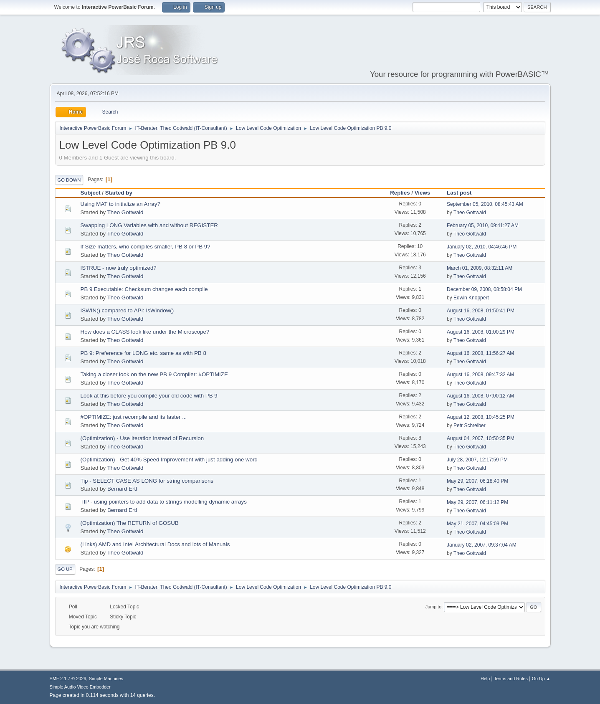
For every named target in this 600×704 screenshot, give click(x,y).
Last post (463, 193)
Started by (118, 193)
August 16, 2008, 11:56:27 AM (480, 353)
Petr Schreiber (469, 425)
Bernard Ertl (122, 489)
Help (485, 678)
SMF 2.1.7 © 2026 (68, 678)
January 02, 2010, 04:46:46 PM (481, 247)
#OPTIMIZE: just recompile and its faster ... (134, 417)
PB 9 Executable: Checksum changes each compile (144, 289)
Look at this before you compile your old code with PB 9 (149, 396)
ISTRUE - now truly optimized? (119, 268)
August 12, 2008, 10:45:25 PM (480, 417)
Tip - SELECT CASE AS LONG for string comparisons (147, 481)
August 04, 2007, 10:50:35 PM (480, 438)
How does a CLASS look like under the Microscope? (145, 332)
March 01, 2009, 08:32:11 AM (479, 268)
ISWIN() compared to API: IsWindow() (127, 310)
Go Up (65, 569)
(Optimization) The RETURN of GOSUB (130, 523)
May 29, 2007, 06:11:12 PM (477, 502)
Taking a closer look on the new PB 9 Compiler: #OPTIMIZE (154, 374)
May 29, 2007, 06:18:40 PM (477, 481)
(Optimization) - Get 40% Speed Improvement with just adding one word (169, 459)
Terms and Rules (511, 678)
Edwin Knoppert (471, 298)
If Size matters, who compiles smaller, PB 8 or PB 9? (145, 246)
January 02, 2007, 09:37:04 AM (481, 545)
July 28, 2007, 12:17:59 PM (477, 460)
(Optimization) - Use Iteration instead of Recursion (142, 438)
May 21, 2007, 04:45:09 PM (477, 524)
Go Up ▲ (541, 678)
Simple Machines (106, 678)
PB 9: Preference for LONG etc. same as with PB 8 (144, 353)
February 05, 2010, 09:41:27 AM (483, 225)
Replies (400, 193)
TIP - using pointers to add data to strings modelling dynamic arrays (164, 502)
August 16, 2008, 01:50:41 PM (480, 311)
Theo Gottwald (125, 212)
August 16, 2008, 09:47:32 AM (480, 374)
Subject (91, 193)
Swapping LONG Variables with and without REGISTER (149, 225)
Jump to (433, 606)
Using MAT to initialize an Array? (120, 204)
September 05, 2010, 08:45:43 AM (485, 204)
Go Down (69, 179)
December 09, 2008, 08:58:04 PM (484, 289)
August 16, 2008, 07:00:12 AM (480, 396)
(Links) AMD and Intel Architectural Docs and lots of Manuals (155, 544)
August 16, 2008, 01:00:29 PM (480, 332)
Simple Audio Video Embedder (80, 686)
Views (422, 193)
